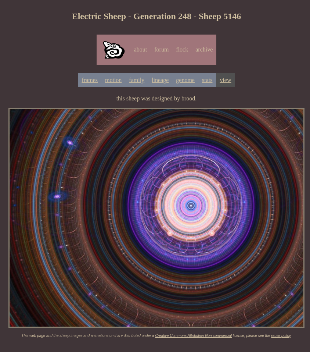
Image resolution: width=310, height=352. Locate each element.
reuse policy (281, 336)
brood (188, 98)
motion (113, 80)
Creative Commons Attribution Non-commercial (193, 336)
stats (207, 80)
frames (90, 80)
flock (182, 49)
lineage (160, 80)
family (136, 80)
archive (204, 49)
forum (161, 49)
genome (185, 80)
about (140, 49)
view (225, 80)
